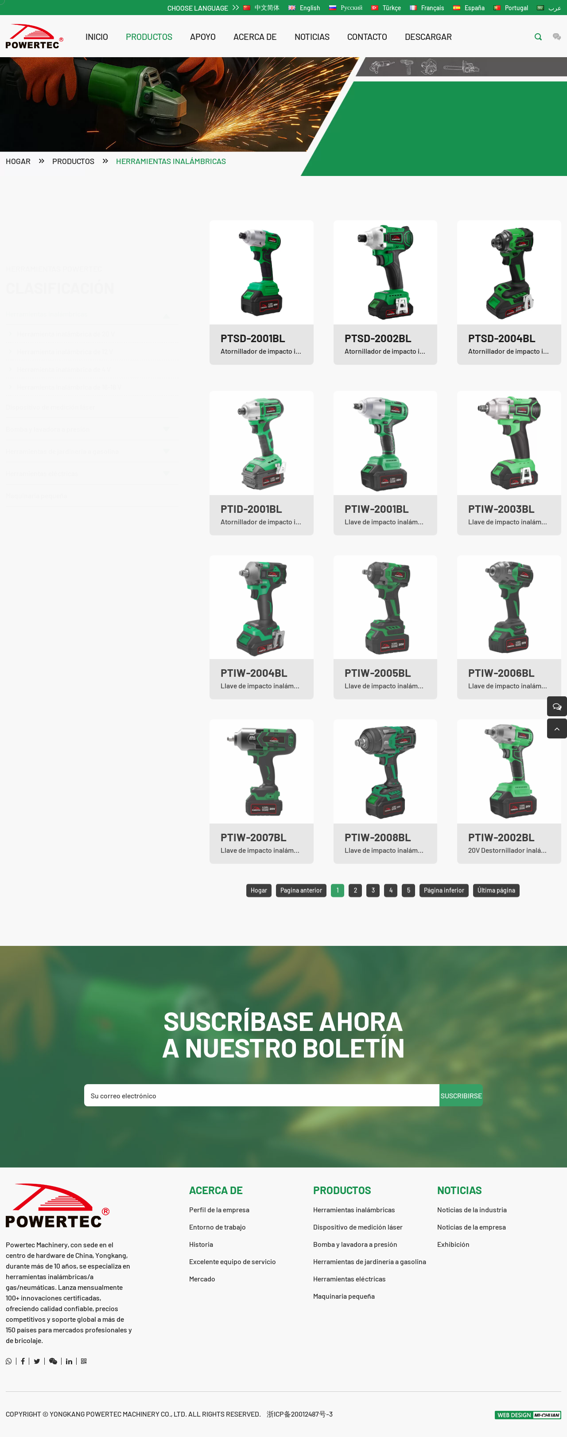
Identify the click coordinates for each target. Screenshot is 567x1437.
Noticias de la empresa (471, 1226)
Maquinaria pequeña (36, 492)
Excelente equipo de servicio (232, 1261)
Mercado (202, 1278)
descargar (428, 36)
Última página (496, 924)
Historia (201, 1244)
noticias (312, 36)
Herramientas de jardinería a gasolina (88, 448)
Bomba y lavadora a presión (88, 426)
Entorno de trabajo (217, 1226)
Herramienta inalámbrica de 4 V (64, 326)
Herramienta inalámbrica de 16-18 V (69, 344)
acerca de (255, 36)
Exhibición (453, 1244)
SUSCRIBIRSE (461, 1129)
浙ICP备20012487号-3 (300, 1414)
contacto (367, 36)
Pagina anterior (301, 924)
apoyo (203, 36)
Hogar (18, 162)
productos (149, 36)
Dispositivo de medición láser (50, 403)
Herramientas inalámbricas (171, 162)
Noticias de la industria (472, 1209)
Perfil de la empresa (219, 1209)
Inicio (96, 36)
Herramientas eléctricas (88, 470)
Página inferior (444, 924)
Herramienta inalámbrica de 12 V (65, 309)
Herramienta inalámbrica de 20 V (66, 291)
